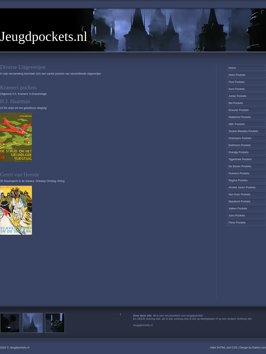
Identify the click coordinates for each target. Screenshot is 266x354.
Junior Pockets (237, 96)
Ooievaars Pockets (240, 138)
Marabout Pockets (239, 201)
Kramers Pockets (239, 173)
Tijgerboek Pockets (240, 159)
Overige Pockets (239, 152)
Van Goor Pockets (239, 194)
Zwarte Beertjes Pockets (243, 131)
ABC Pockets (237, 124)
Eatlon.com (259, 347)
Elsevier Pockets (239, 110)
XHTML (221, 347)
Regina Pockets (238, 180)
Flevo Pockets (237, 222)
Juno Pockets (237, 215)
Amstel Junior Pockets (242, 187)
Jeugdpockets (36, 36)
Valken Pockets (238, 208)
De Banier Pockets (240, 166)
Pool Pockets (237, 81)
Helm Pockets (237, 74)
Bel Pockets (236, 103)
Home (232, 67)
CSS (234, 347)
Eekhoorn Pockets (240, 145)
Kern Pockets (237, 89)
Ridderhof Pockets (240, 117)
